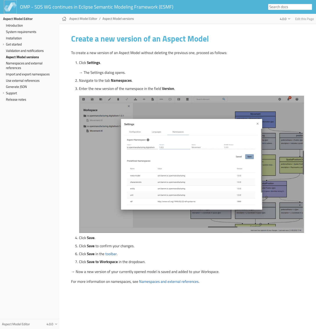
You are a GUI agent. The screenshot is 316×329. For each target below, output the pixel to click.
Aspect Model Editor (18, 19)
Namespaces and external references (24, 65)
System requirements (21, 32)
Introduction (14, 25)
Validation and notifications (25, 50)
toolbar (111, 253)
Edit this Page (304, 19)
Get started (14, 44)
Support (11, 93)
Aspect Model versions (22, 57)
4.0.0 (283, 19)
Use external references (23, 80)
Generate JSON (16, 87)
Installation (14, 38)
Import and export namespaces (28, 74)
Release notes (16, 99)
